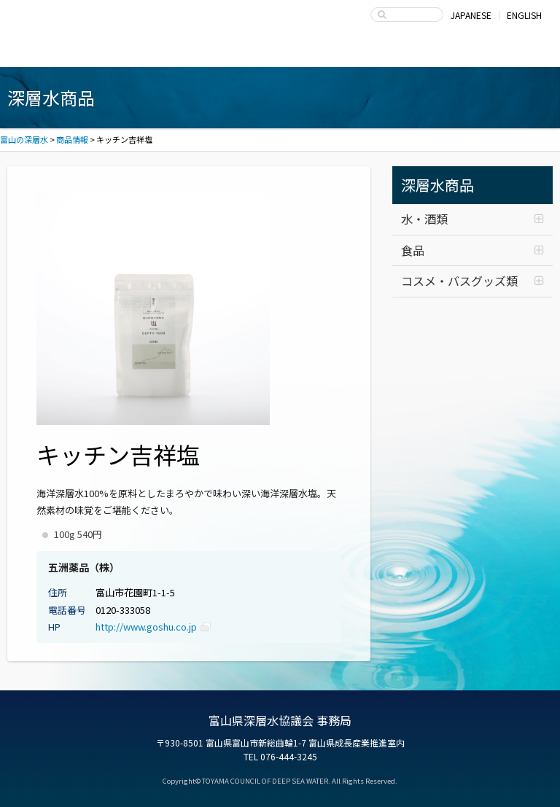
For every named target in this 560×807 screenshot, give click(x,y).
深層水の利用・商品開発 (280, 52)
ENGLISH (524, 15)
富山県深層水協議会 (387, 52)
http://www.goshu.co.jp (146, 626)
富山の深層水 (66, 19)
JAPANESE (471, 15)
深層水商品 (173, 52)
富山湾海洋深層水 (66, 52)
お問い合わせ (494, 52)
